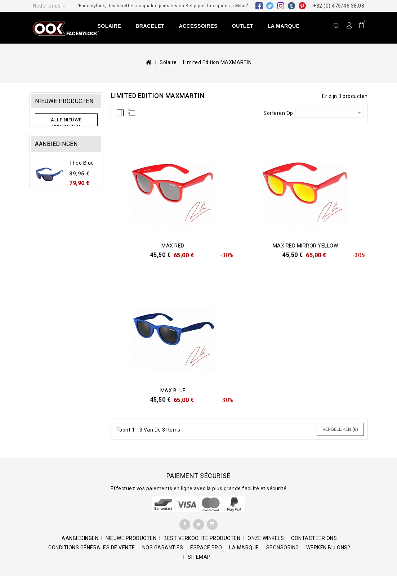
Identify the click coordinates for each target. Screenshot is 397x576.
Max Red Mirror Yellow (305, 246)
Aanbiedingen (56, 156)
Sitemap (199, 557)
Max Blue (173, 390)
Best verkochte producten (202, 538)
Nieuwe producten (64, 101)
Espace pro (206, 547)
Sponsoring (282, 547)
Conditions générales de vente (91, 547)
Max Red (172, 246)
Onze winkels (265, 538)
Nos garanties (162, 547)
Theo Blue (81, 175)
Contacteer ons (314, 538)
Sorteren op (278, 113)
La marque (284, 26)
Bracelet (149, 26)
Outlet (242, 26)
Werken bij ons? (328, 547)
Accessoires (198, 26)
